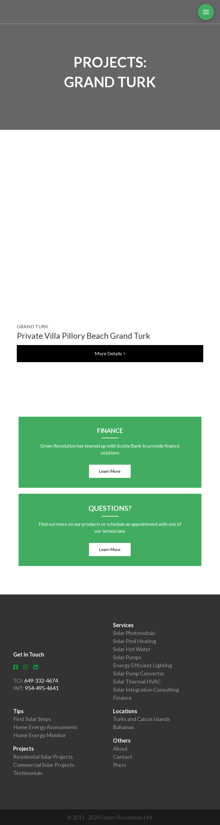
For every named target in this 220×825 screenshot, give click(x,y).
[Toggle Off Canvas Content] (206, 12)
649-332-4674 (41, 680)
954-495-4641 (41, 688)
